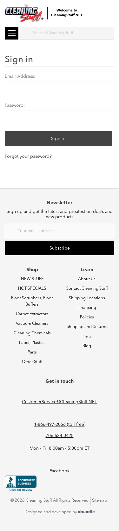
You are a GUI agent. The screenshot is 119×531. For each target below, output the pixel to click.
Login (92, 13)
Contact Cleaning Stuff (87, 289)
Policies (87, 317)
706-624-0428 (60, 435)
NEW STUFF (32, 279)
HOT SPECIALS (32, 289)
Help (87, 336)
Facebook (59, 471)
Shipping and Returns (87, 327)
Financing (86, 308)
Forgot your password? (28, 156)
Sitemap (99, 500)
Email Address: (20, 76)
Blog (87, 346)
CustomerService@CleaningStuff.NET (59, 402)
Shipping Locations (87, 298)
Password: (15, 105)
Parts (32, 352)
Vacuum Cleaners (32, 324)
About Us (87, 279)
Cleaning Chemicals (32, 333)
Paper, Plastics (32, 343)
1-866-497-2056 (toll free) (59, 424)
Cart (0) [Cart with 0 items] (107, 13)
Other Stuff (32, 362)
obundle (86, 512)
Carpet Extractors (32, 314)
